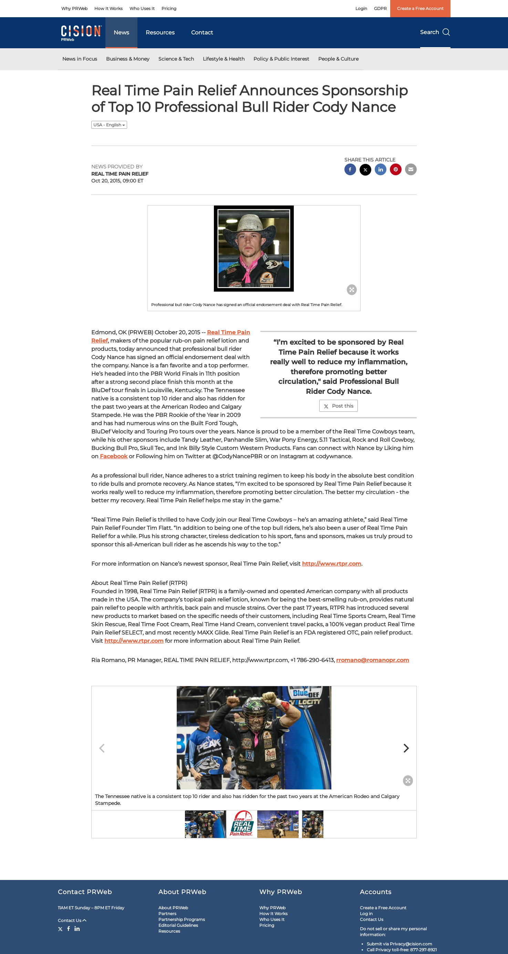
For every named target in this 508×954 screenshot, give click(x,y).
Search (435, 32)
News (121, 32)
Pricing (169, 8)
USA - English (109, 124)
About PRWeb (173, 907)
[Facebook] (68, 928)
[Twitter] (61, 928)
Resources (160, 32)
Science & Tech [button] (176, 59)
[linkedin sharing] (380, 170)
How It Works (108, 8)
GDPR (380, 8)
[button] (254, 249)
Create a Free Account (420, 8)
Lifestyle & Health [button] (224, 59)
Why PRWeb (74, 8)
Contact (202, 32)
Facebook (113, 456)
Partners (167, 913)
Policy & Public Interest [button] (281, 59)
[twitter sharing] (365, 170)
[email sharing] (411, 170)
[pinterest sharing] (396, 170)
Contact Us (72, 920)
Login (361, 8)
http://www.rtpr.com (331, 563)
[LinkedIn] (77, 928)
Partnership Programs (181, 919)
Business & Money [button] (127, 59)
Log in (366, 913)
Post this (338, 406)
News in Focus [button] (79, 59)
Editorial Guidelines (178, 925)
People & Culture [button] (338, 59)
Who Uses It (142, 8)
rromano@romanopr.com (372, 660)
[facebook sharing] (350, 170)
